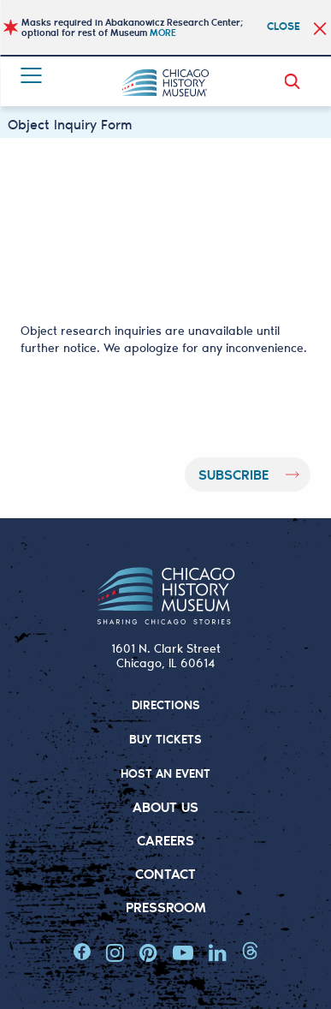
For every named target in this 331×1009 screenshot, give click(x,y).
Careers (165, 840)
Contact (165, 873)
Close (283, 25)
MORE (163, 32)
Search (295, 81)
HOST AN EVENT (165, 773)
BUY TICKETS (166, 739)
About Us (165, 806)
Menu (26, 78)
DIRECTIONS (166, 704)
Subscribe (233, 474)
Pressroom (166, 906)
